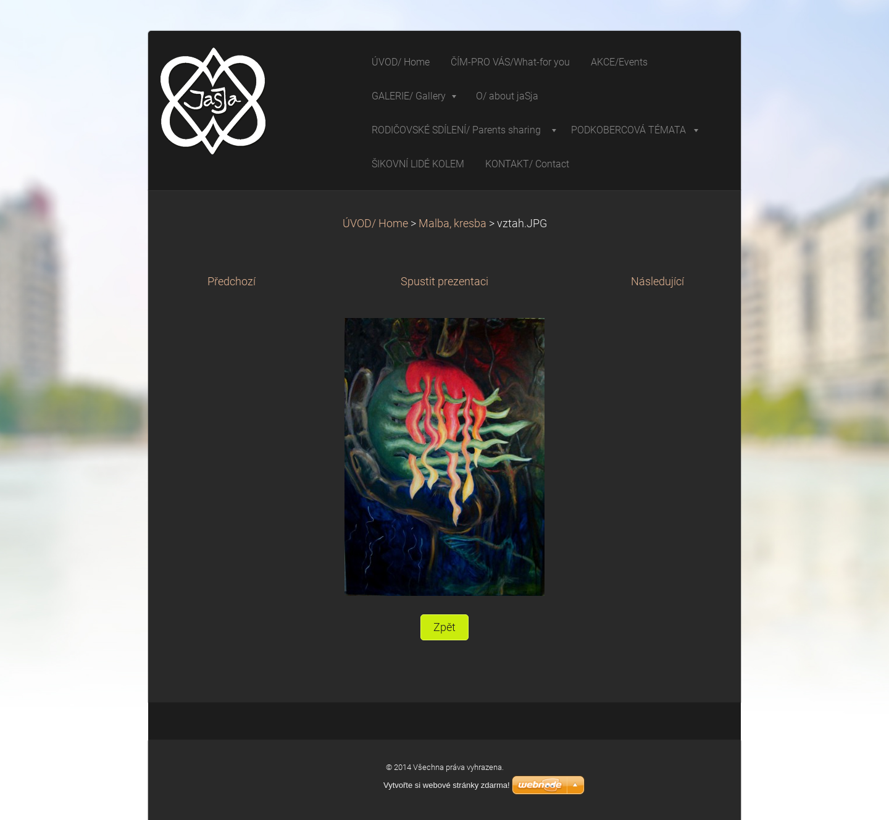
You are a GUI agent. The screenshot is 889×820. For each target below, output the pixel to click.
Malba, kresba (452, 223)
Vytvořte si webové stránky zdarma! (446, 785)
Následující (657, 281)
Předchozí (231, 281)
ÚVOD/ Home (375, 223)
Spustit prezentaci (444, 281)
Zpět (444, 627)
